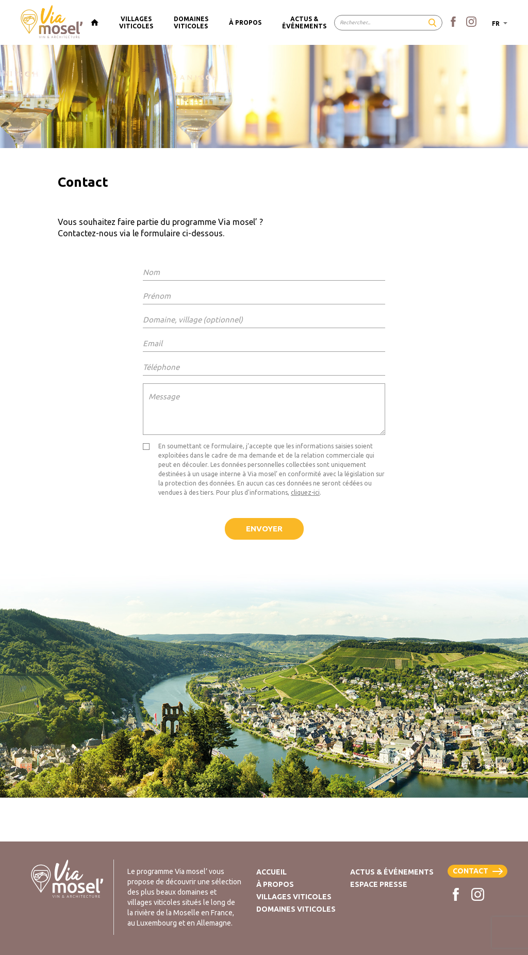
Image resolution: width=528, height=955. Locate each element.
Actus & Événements (392, 872)
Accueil (271, 872)
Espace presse (378, 884)
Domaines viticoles (296, 909)
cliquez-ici (305, 492)
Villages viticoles (294, 897)
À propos (275, 884)
